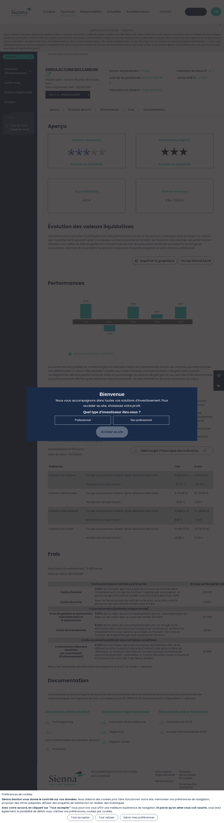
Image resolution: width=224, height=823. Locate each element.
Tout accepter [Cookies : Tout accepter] (80, 817)
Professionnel (83, 420)
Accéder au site (112, 432)
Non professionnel (141, 420)
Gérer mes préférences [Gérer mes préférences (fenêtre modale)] (138, 817)
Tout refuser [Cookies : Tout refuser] (107, 817)
